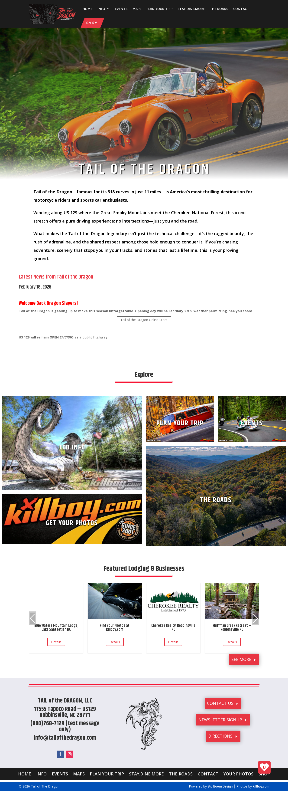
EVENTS (121, 9)
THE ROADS (219, 9)
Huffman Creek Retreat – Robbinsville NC (232, 628)
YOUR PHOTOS (238, 773)
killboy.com (261, 786)
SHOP (92, 22)
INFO (101, 9)
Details (56, 642)
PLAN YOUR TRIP (159, 9)
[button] (255, 618)
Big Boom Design (220, 786)
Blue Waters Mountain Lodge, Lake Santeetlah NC (56, 628)
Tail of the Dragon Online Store (144, 320)
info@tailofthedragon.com (65, 737)
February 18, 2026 (35, 287)
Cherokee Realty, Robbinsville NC (173, 628)
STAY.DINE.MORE (191, 9)
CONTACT (241, 9)
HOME (87, 9)
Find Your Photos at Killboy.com (114, 628)
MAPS (137, 9)
